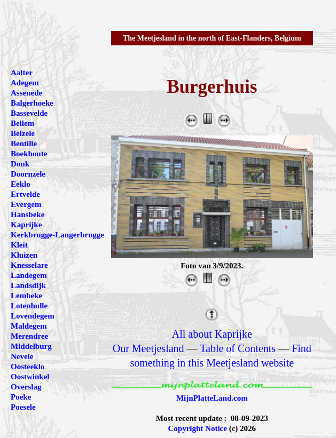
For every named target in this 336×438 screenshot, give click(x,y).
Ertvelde (25, 194)
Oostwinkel (30, 376)
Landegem (29, 275)
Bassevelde (29, 113)
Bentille (24, 143)
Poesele (23, 407)
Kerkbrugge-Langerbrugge (57, 234)
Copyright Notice (197, 428)
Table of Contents (238, 348)
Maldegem (28, 326)
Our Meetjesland (148, 348)
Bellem (22, 123)
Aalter (22, 72)
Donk (20, 164)
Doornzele (28, 174)
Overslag (26, 387)
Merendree (29, 336)
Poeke (21, 397)
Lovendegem (32, 316)
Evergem (26, 204)
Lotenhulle (29, 305)
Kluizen (24, 255)
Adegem (25, 82)
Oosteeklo (27, 366)
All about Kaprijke (212, 334)
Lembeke (26, 295)
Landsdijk (28, 285)
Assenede (26, 93)
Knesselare (29, 265)
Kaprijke (26, 224)
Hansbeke (27, 214)
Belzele (23, 133)
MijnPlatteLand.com (212, 398)
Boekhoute (29, 153)
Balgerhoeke (32, 103)
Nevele (22, 356)
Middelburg (31, 346)
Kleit (19, 245)
